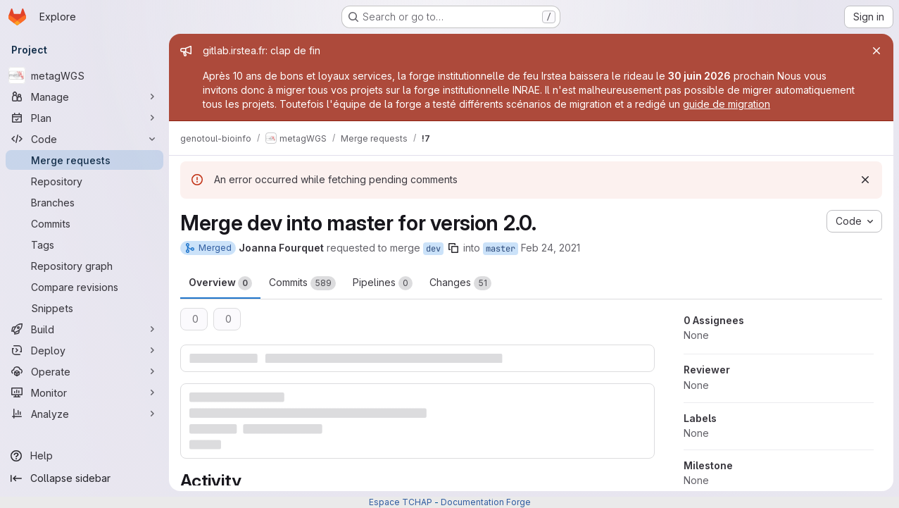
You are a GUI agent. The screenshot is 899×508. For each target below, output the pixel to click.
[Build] (84, 329)
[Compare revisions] (84, 287)
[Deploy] (84, 350)
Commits (302, 283)
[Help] (84, 456)
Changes (460, 283)
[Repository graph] (84, 265)
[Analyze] (84, 413)
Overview (220, 283)
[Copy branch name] (453, 248)
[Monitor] (84, 392)
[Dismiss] (865, 179)
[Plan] (84, 118)
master (500, 248)
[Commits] (84, 223)
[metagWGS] (84, 75)
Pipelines (383, 283)
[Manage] (84, 96)
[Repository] (84, 181)
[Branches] (84, 202)
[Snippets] (84, 308)
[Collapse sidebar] (84, 478)
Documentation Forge (486, 502)
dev (433, 248)
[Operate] (84, 371)
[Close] (876, 50)
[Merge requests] (84, 160)
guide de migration (726, 104)
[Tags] (84, 244)
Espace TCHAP (400, 502)
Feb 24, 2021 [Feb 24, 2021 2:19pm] (550, 248)
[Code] (84, 139)
